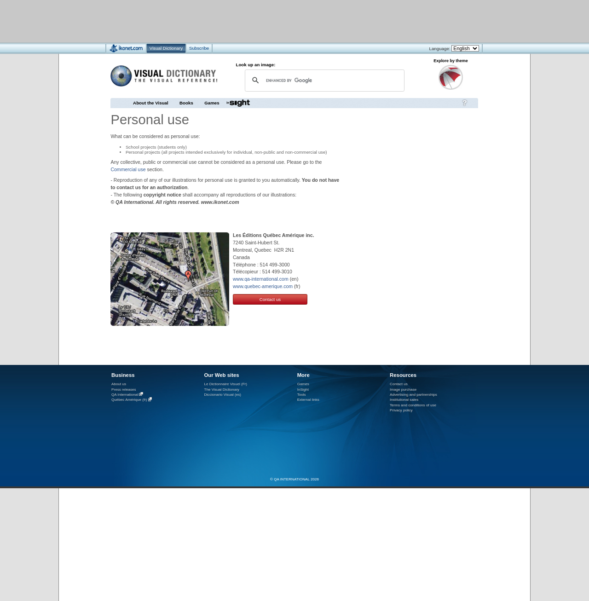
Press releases (123, 389)
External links (308, 400)
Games (211, 102)
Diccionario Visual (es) (222, 395)
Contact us (270, 299)
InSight (303, 389)
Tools (301, 395)
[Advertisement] (267, 21)
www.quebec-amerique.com (263, 286)
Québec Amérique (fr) (129, 400)
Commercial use (127, 169)
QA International (124, 395)
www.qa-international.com (261, 279)
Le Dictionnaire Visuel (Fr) (225, 384)
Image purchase (403, 389)
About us (118, 384)
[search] (323, 80)
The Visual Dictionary (221, 389)
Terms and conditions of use (413, 405)
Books (186, 102)
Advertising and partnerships (413, 395)
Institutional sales (404, 400)
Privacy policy (401, 410)
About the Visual (150, 102)
